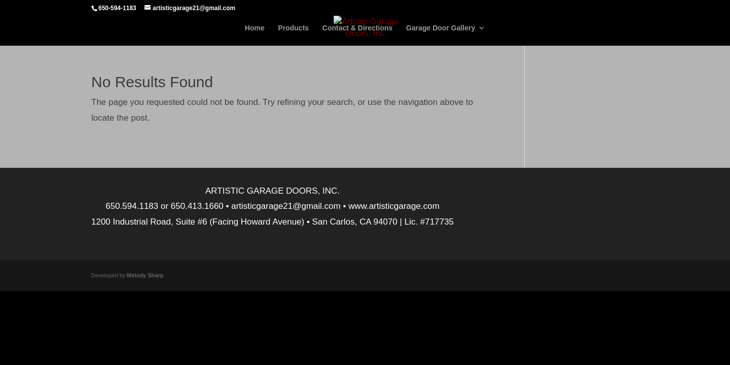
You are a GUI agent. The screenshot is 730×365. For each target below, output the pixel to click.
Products (293, 28)
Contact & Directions (357, 28)
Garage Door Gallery (440, 28)
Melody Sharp (145, 275)
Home (255, 28)
